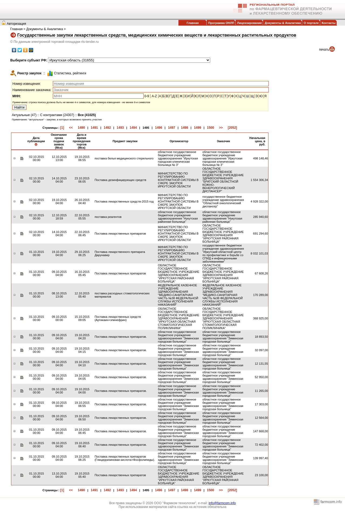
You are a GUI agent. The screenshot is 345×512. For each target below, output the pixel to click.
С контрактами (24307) (57, 115)
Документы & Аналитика (283, 23)
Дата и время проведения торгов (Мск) (82, 141)
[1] (62, 128)
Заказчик (223, 141)
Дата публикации (36, 141)
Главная (193, 23)
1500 (210, 128)
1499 (197, 128)
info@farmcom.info (222, 503)
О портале (311, 23)
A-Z (154, 96)
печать (324, 49)
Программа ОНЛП (221, 23)
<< (71, 128)
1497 (171, 128)
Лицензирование (249, 23)
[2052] (232, 128)
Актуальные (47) (24, 115)
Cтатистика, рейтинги (70, 73)
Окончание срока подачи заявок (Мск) (59, 141)
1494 (133, 128)
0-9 (146, 96)
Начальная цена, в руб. (257, 141)
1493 (120, 128)
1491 (94, 128)
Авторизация (16, 24)
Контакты (329, 23)
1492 (107, 128)
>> (221, 128)
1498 (184, 128)
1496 (158, 128)
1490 (81, 128)
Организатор (179, 141)
